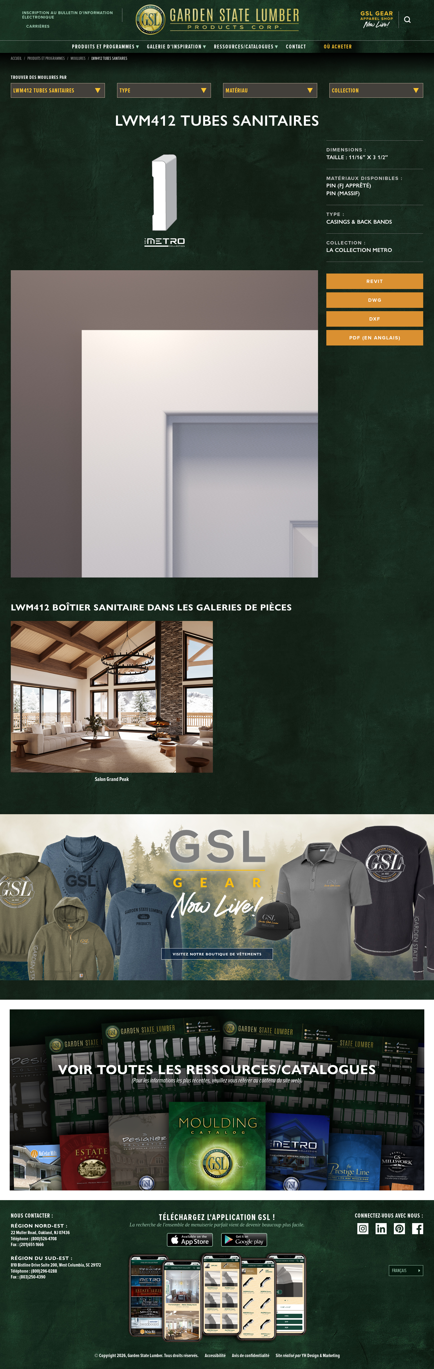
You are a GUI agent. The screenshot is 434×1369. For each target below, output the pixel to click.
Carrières (38, 26)
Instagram (362, 1228)
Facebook (417, 1228)
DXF (374, 319)
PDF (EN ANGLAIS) (375, 337)
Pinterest (399, 1228)
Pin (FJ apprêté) (348, 185)
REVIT (374, 281)
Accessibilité (215, 1355)
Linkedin (381, 1228)
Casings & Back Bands (359, 221)
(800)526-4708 (44, 1238)
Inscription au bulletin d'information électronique (67, 15)
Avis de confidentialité (250, 1355)
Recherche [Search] (407, 19)
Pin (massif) (343, 193)
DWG (375, 300)
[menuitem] (379, 19)
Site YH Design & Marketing (308, 1355)
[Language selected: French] (406, 1270)
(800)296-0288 (44, 1271)
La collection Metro (359, 250)
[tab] (105, 47)
